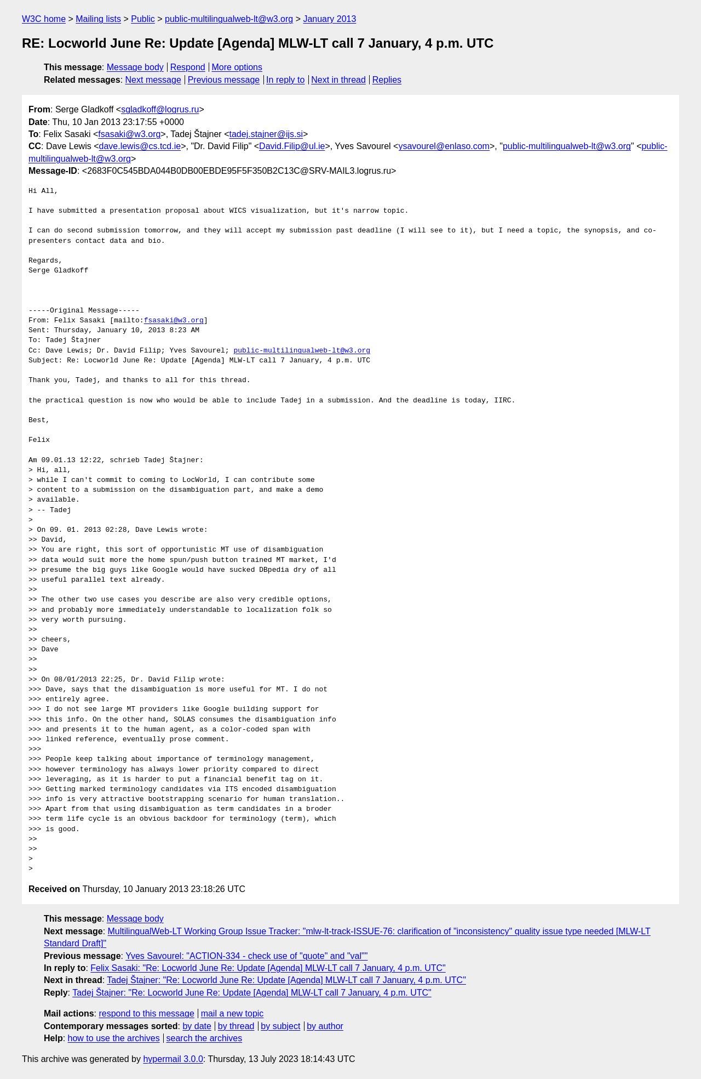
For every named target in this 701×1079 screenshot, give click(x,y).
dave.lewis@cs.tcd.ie (140, 146)
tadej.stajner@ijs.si (266, 134)
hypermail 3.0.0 (173, 1059)
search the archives (204, 1038)
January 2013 (329, 19)
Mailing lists (98, 19)
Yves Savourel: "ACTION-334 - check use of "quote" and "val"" (246, 956)
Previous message (224, 79)
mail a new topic (232, 1013)
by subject (280, 1026)
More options (237, 67)
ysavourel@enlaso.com (444, 146)
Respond (187, 67)
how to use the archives (114, 1038)
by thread (236, 1026)
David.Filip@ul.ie (292, 146)
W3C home (44, 19)
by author (325, 1026)
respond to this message (146, 1013)
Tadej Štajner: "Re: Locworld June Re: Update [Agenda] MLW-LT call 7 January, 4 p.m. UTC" (286, 980)
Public (143, 19)
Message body (135, 67)
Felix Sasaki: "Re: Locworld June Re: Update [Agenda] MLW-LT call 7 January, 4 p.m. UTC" (267, 968)
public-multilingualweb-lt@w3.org (229, 19)
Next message (153, 79)
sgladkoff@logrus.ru (160, 109)
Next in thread (338, 79)
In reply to (285, 79)
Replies (386, 79)
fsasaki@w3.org (129, 134)
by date (196, 1026)
